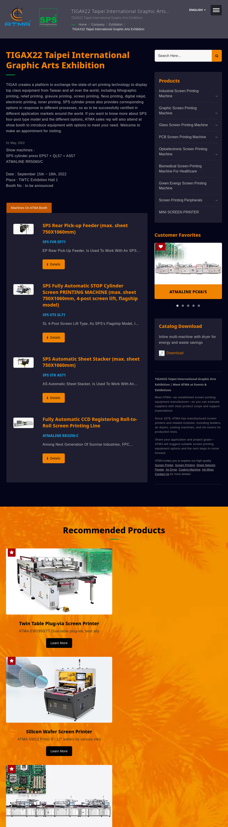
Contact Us (162, 473)
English (197, 10)
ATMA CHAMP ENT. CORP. (53, 811)
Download (171, 353)
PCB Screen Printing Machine (182, 136)
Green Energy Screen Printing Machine (182, 185)
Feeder (159, 469)
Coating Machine (190, 469)
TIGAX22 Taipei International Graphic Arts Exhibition (108, 29)
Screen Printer (164, 464)
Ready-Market (49, 816)
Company (98, 24)
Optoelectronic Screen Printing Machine (183, 151)
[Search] (183, 55)
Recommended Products (114, 529)
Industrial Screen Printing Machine (179, 93)
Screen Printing (185, 464)
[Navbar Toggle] (216, 10)
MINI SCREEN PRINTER (179, 212)
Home (83, 24)
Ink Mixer (208, 469)
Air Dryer (171, 469)
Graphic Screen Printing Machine (178, 110)
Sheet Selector (205, 464)
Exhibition (116, 24)
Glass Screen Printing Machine (183, 124)
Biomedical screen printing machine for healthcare (180, 168)
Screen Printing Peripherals (180, 200)
